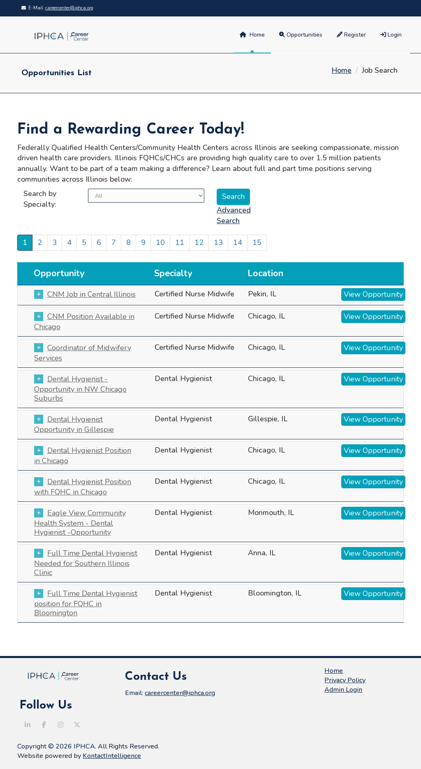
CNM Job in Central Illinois (89, 294)
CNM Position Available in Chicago (84, 322)
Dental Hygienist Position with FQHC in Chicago (82, 487)
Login (391, 35)
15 (256, 242)
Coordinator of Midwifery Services (82, 353)
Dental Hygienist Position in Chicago (82, 456)
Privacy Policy (344, 680)
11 (179, 242)
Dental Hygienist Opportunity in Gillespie (74, 424)
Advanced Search (234, 215)
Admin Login (343, 689)
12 (199, 242)
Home (252, 35)
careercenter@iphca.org (69, 8)
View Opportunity (373, 294)
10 (160, 242)
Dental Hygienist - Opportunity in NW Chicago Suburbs (80, 388)
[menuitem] (392, 34)
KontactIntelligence (112, 755)
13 (218, 242)
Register (351, 35)
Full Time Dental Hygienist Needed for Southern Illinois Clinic (85, 562)
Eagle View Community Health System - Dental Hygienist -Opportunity (80, 522)
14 (237, 242)
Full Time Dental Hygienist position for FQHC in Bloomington (85, 603)
